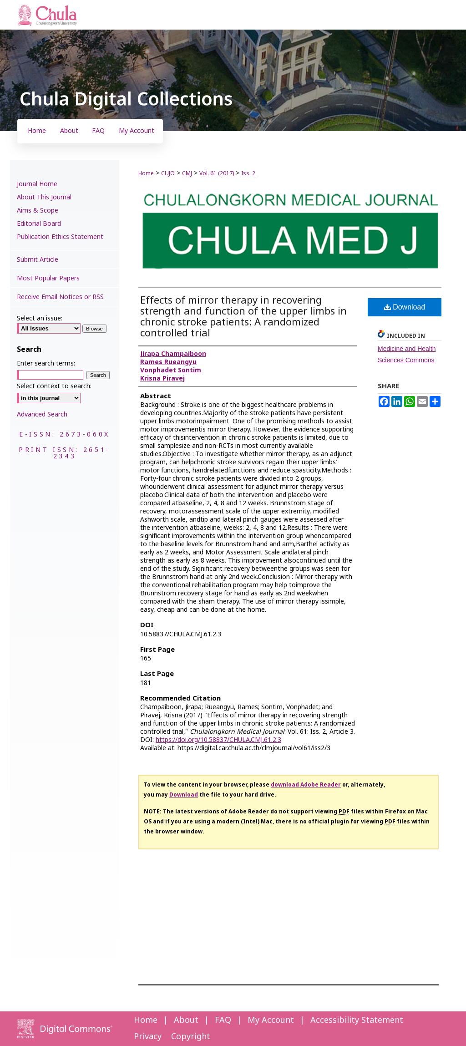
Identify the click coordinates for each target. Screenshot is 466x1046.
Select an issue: (39, 318)
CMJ (187, 173)
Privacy (148, 1037)
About (186, 1020)
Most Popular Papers (48, 278)
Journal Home (37, 184)
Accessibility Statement (356, 1020)
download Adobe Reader (306, 785)
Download (404, 307)
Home (146, 173)
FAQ (223, 1020)
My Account (271, 1020)
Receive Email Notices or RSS (60, 297)
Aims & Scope (37, 210)
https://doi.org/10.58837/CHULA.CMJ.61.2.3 (218, 740)
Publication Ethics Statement (60, 237)
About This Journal (44, 197)
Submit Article (37, 259)
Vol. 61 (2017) (216, 173)
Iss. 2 (248, 173)
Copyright (190, 1037)
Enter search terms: (46, 363)
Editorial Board (39, 223)
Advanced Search (42, 414)
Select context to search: (54, 386)
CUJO (168, 173)
